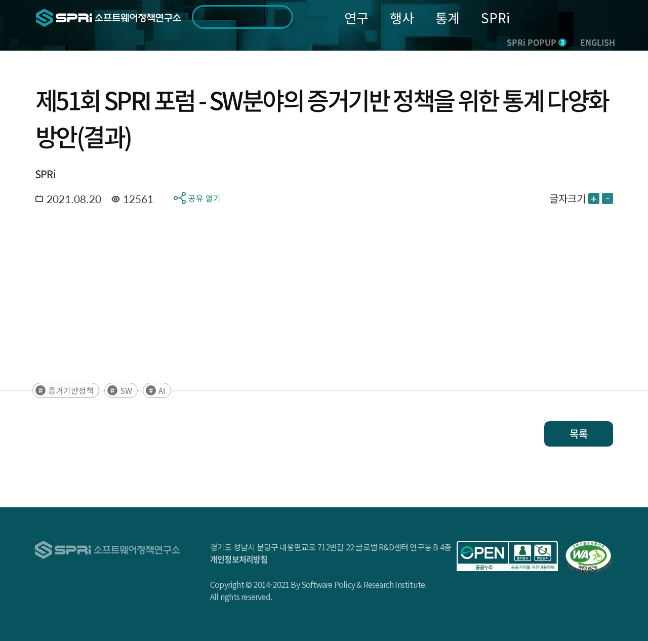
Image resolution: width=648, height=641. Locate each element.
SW (126, 390)
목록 (579, 433)
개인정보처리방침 (239, 559)
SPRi (495, 17)
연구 (356, 17)
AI (162, 390)
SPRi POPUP (536, 42)
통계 (447, 17)
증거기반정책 (71, 390)
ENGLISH (597, 42)
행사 (402, 17)
